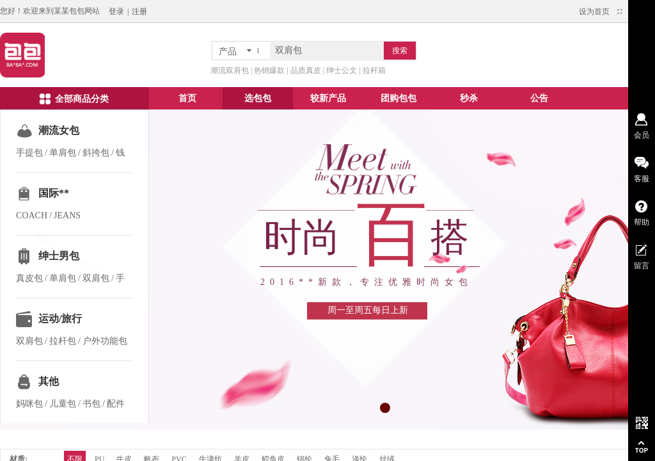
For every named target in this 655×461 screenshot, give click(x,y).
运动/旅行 (60, 318)
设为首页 (594, 11)
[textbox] (327, 50)
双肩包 (96, 278)
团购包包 (398, 98)
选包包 (257, 98)
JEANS (67, 215)
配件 (116, 403)
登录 (116, 11)
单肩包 (62, 153)
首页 (187, 98)
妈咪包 (29, 403)
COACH (31, 215)
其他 (48, 381)
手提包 (29, 153)
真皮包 (29, 278)
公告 (539, 98)
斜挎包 (96, 153)
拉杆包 (62, 341)
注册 (139, 11)
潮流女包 (58, 130)
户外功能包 (105, 341)
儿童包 (62, 403)
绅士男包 (58, 255)
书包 (91, 403)
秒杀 (469, 98)
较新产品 (328, 98)
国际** (53, 193)
